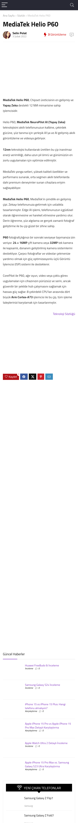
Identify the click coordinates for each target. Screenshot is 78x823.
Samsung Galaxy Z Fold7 (39, 815)
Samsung (28, 806)
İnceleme (29, 668)
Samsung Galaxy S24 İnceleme (42, 685)
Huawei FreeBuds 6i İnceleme (42, 665)
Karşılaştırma (31, 711)
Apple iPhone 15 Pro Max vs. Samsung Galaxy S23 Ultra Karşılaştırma (47, 764)
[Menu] (4, 5)
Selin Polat (19, 33)
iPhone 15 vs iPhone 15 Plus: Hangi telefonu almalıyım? (45, 706)
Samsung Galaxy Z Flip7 (38, 798)
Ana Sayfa (9, 15)
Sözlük (21, 15)
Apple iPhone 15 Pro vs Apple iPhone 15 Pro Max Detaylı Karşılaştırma (48, 726)
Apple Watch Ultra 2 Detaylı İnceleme (46, 743)
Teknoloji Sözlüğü (64, 313)
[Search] (72, 5)
